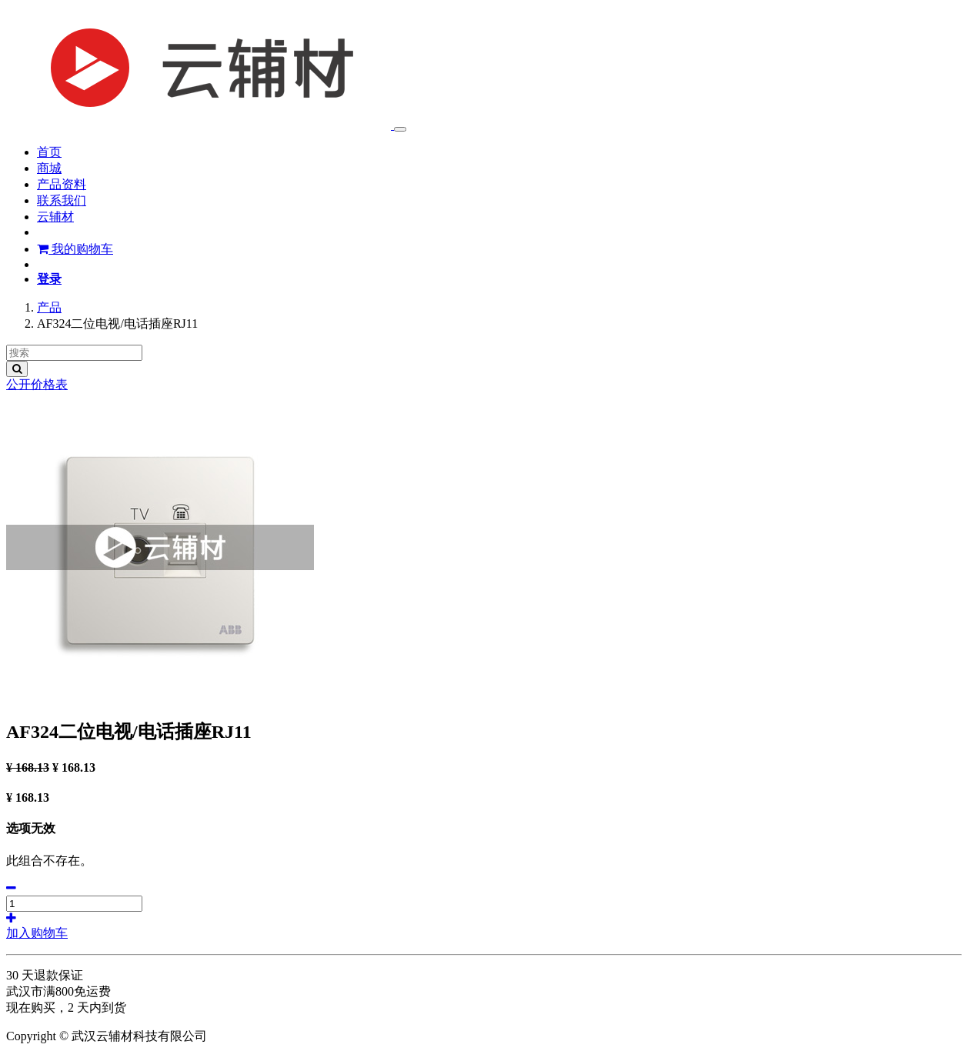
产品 (49, 307)
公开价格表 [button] (37, 384)
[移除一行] (11, 888)
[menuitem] (49, 151)
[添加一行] (11, 918)
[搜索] (17, 369)
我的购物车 (75, 248)
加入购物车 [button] (37, 932)
